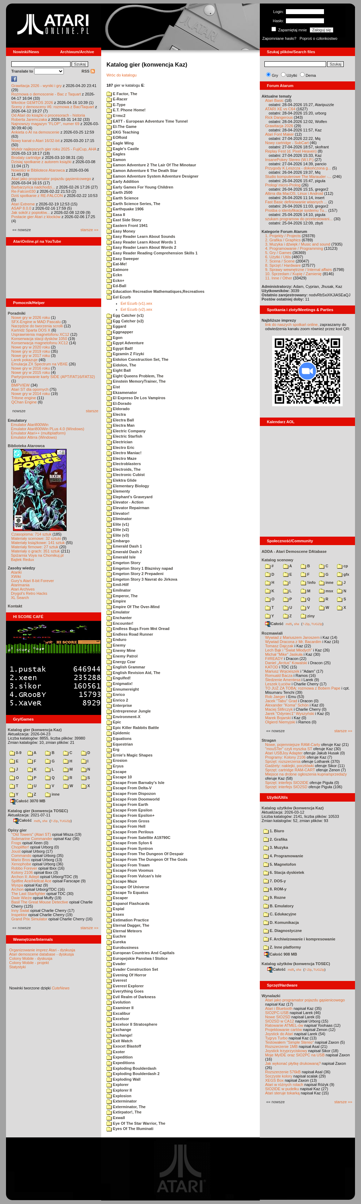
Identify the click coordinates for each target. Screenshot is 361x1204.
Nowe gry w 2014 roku (30, 393)
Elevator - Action (124, 502)
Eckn (114, 275)
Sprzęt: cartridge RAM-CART (290, 770)
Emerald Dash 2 (124, 552)
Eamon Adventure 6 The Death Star (142, 170)
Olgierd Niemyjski (280, 722)
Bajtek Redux (22, 559)
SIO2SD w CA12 (279, 1021)
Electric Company (126, 431)
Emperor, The (121, 596)
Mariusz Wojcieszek (282, 671)
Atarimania (20, 585)
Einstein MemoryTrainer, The (136, 381)
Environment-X (123, 717)
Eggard (116, 326)
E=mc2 (116, 115)
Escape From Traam (128, 865)
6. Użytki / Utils (278, 257)
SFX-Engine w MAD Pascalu (36, 322)
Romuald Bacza (279, 675)
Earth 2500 (119, 192)
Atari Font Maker (279, 134)
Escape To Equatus (127, 892)
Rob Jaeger (275, 696)
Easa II (115, 214)
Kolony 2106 (22, 872)
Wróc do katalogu (121, 75)
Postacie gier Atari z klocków (35, 217)
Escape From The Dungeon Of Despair (145, 854)
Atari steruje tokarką (282, 1093)
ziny (307, 616)
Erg (112, 749)
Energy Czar (120, 662)
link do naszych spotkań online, (292, 324)
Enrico (115, 694)
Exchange (118, 1029)
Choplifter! (20, 847)
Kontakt (15, 606)
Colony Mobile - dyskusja (30, 958)
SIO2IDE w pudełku (282, 1089)
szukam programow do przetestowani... (298, 219)
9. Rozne (274, 897)
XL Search (20, 597)
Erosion (116, 760)
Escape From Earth (127, 804)
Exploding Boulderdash (131, 1068)
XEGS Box (274, 1080)
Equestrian (119, 744)
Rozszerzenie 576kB (283, 1072)
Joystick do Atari (279, 1034)
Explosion (118, 1096)
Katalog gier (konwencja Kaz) (35, 730)
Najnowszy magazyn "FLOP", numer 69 (45, 124)
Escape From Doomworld (133, 799)
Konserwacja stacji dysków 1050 (39, 338)
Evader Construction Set (132, 969)
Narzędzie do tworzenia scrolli (37, 326)
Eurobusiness (122, 947)
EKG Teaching (122, 132)
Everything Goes (124, 991)
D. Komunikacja (281, 922)
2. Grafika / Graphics (283, 240)
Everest (116, 980)
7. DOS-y (274, 881)
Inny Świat (20, 910)
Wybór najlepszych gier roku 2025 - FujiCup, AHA (53, 149)
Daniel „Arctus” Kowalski (286, 663)
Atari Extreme (23, 204)
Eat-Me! (116, 264)
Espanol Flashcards (127, 903)
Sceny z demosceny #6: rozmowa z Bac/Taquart (52, 107)
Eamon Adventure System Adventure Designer (152, 176)
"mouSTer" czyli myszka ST (288, 749)
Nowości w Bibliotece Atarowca (38, 170)
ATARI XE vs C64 (280, 109)
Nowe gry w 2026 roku (30, 317)
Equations (118, 738)
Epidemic (118, 733)
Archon (17, 889)
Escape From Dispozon (131, 793)
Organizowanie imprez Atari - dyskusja (42, 950)
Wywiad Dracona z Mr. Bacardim (293, 642)
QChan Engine (24, 402)
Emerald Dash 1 (124, 546)
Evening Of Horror (126, 975)
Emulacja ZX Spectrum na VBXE (39, 364)
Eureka (116, 942)
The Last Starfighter (28, 893)
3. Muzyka (275, 847)
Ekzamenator (121, 392)
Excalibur (118, 1013)
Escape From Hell (125, 826)
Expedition (119, 1057)
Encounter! (119, 623)
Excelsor (117, 1019)
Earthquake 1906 (125, 209)
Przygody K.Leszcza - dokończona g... (298, 168)
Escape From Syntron (129, 848)
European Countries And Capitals (140, 953)
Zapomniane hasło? (279, 38)
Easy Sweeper (122, 259)
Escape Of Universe (127, 887)
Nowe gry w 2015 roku (30, 372)
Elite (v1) (117, 524)
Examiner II (120, 1008)
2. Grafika (275, 839)
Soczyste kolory (278, 1076)
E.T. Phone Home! (126, 110)
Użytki (292, 75)
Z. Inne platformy (282, 947)
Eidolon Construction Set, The (137, 359)
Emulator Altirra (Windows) (34, 437)
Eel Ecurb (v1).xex (136, 303)
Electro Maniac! (123, 453)
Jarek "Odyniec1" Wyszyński (289, 713)
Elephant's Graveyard (129, 497)
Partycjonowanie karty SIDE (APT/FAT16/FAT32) (53, 377)
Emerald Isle (121, 557)
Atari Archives (23, 589)
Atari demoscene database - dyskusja (41, 954)
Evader (116, 964)
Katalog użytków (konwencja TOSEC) (296, 964)
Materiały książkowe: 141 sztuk (38, 543)
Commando (21, 855)
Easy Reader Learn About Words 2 (141, 247)
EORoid (116, 137)
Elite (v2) (117, 529)
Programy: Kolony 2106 (285, 757)
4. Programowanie (283, 856)
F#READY (274, 658)
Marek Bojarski (278, 718)
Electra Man (120, 425)
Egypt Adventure (125, 343)
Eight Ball (118, 370)
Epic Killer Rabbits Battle (132, 728)
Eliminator (119, 519)
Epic (113, 722)
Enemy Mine (120, 650)
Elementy (118, 491)
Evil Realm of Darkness (131, 997)
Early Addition (122, 181)
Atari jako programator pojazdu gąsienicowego (51, 179)
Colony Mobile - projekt (29, 963)
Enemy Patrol (121, 656)
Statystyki (17, 967)
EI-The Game (121, 126)
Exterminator (121, 1101)
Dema (311, 75)
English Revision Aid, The (133, 673)
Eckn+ (115, 280)
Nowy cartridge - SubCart (287, 143)
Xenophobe (21, 864)
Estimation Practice (127, 920)
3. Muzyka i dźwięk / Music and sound (297, 244)
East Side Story (123, 220)
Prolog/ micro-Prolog (282, 185)
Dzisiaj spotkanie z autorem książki (41, 162)
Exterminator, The (126, 1107)
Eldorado (118, 409)
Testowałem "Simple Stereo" (289, 1042)
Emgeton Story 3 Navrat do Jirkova (141, 579)
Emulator (118, 612)
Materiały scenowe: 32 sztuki (36, 538)
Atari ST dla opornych (30, 389)
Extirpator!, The (123, 1112)
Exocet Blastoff (123, 1046)
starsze (92, 411)
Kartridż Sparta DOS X (30, 330)
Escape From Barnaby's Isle (135, 782)
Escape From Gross (127, 821)
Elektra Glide (121, 480)
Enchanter (119, 618)
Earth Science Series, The (133, 204)
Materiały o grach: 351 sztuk (35, 551)
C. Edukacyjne (279, 914)
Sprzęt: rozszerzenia (282, 761)
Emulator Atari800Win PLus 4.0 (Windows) (47, 429)
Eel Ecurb (118, 297)
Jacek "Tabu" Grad (281, 701)
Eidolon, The (121, 365)
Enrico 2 (117, 700)
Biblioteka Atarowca (26, 446)
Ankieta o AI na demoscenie (35, 132)
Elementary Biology (127, 486)
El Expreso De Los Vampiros (135, 398)
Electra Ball (120, 420)
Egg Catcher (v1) (124, 315)
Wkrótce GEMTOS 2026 (32, 102)
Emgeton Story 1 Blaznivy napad (139, 568)
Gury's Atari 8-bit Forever (32, 581)
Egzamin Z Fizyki (125, 354)
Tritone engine (23, 398)
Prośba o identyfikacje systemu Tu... (296, 210)
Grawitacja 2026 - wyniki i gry (36, 86)
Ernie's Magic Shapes (129, 755)
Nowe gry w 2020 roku (30, 347)
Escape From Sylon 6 (129, 843)
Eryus (115, 766)
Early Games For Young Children (139, 187)
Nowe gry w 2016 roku (30, 368)
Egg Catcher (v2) (124, 321)
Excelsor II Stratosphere (131, 1024)
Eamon (116, 160)
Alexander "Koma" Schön (286, 705)
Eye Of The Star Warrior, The (135, 1123)
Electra (116, 414)
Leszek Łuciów (277, 684)
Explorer (117, 1084)
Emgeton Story (123, 563)
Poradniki (16, 313)
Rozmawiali (272, 633)
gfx (343, 574)
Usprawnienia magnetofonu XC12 (40, 334)
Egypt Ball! (119, 348)
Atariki (16, 572)
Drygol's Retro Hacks (29, 593)
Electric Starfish (124, 436)
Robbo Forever (24, 868)
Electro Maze (121, 458)
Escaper (117, 898)
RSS (88, 71)
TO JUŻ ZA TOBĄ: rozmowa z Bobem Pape (302, 688)
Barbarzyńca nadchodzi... (33, 187)
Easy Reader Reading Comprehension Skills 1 (151, 253)
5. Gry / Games (278, 253)
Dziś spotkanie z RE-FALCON (37, 195)
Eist (113, 387)
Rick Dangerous (279, 117)
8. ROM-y (275, 889)
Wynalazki (271, 996)
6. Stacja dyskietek (283, 872)
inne (52, 794)
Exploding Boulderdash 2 (133, 1074)
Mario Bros (20, 860)
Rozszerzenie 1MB (281, 1046)
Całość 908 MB (280, 954)
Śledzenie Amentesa (282, 680)
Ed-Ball (116, 286)
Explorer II (119, 1090)
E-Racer (117, 99)
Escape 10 (119, 777)
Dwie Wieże (21, 898)
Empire (116, 601)
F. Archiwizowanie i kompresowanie (299, 939)
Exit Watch (119, 1041)
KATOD (271, 667)
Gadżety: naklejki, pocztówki (289, 766)
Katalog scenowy (277, 560)
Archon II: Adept (25, 877)
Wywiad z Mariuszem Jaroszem (292, 637)
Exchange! (119, 1035)
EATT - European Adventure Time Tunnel (147, 121)
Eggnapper (119, 332)
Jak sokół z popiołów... (30, 212)
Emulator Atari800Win (29, 424)
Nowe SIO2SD (277, 1017)
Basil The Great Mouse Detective (39, 902)
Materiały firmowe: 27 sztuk (34, 547)
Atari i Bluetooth (279, 1008)
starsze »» (89, 230)
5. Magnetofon (279, 864)
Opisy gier (17, 830)
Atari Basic (274, 100)
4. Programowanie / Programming (294, 248)
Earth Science (122, 198)
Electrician (119, 442)
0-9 (16, 753)
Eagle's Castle (122, 149)
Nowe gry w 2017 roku (30, 355)
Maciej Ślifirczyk (279, 709)
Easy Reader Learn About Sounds (140, 236)
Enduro (116, 639)
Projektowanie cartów (283, 1029)
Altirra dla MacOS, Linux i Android (294, 193)
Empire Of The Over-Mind (133, 607)
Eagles (116, 154)
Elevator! (117, 513)
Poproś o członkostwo (318, 38)
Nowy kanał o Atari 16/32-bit (35, 140)
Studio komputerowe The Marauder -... (298, 176)
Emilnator (118, 590)
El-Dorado (118, 403)
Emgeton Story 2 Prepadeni (135, 574)
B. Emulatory (278, 906)
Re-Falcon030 (23, 191)
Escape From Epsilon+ (130, 815)
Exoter (115, 1052)
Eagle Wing (120, 143)
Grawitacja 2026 (279, 126)
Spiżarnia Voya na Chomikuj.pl (37, 555)
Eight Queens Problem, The (135, 376)
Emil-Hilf (117, 584)
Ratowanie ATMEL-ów (284, 1025)
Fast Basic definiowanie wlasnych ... (296, 202)
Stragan (269, 740)
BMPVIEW (20, 385)
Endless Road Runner (129, 634)
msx (326, 591)
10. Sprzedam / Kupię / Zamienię (293, 274)
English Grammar (125, 667)
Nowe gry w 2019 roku (30, 351)
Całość (22, 820)
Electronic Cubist (125, 475)
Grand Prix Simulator (29, 919)
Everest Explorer (125, 986)
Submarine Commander (32, 838)
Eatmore (117, 269)
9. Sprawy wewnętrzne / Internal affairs (298, 269)
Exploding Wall (123, 1079)
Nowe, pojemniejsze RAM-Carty (292, 744)
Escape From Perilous (130, 832)
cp (342, 566)
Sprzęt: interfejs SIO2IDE (286, 782)
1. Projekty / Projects (283, 236)
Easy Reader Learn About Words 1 (141, 242)
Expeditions (120, 1063)
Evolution (118, 1002)
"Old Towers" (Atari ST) (31, 834)
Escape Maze (121, 881)
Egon (114, 337)
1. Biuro (273, 831)
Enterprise (119, 705)
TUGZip (65, 820)
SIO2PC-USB (277, 1013)
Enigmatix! (119, 683)
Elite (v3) (117, 535)
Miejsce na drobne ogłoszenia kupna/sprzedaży (306, 774)
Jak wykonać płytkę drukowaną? (293, 1063)
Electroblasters (123, 464)
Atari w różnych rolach (284, 1084)
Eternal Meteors (124, 931)
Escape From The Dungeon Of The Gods (147, 859)
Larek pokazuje (24, 360)
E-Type (116, 105)
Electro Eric (120, 447)
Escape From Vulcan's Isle (133, 876)
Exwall (115, 1118)
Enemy (116, 645)
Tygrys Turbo (276, 1038)
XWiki (16, 576)
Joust (15, 851)
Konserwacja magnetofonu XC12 (39, 343)
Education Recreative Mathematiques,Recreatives (155, 291)
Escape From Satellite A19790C (138, 837)
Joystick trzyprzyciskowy (286, 1051)
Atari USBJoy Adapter (283, 753)
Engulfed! (118, 678)
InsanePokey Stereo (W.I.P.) (289, 160)
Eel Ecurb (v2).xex (136, 309)
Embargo (118, 541)
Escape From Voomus (129, 870)
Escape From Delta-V (129, 788)
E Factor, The (121, 94)
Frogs (16, 843)
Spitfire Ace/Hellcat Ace (31, 881)
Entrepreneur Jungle (128, 711)
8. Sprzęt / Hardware (283, 265)
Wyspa (17, 885)
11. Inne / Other (278, 278)
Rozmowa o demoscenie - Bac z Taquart (46, 94)
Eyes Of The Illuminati (129, 1128)
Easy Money (120, 231)
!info (308, 582)
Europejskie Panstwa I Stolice (136, 958)
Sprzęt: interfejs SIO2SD (286, 787)
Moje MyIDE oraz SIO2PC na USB (295, 1055)
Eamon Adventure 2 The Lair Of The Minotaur (151, 165)
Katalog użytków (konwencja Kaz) (293, 808)
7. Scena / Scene (280, 261)
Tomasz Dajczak (279, 646)
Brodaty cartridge (26, 157)
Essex (115, 914)
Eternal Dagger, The (127, 925)
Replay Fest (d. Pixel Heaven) (291, 151)
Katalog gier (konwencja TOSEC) (38, 811)
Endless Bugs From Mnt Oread (138, 628)
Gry (275, 75)
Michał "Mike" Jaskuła (283, 654)
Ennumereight (122, 689)
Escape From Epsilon (129, 810)
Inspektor (19, 915)
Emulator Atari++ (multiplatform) (38, 433)
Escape (116, 772)
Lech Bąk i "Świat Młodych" (288, 650)
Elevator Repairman (127, 508)
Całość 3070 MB (27, 801)
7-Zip (54, 820)
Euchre (116, 936)
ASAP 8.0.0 (21, 208)
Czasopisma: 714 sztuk (31, 534)
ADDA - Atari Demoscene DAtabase (294, 551)
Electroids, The (123, 469)
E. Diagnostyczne (282, 930)
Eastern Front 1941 (127, 225)
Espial (115, 909)
